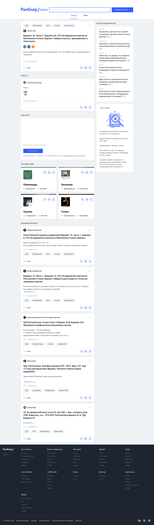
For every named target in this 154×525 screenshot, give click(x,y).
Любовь (76, 459)
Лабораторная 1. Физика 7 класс (112, 146)
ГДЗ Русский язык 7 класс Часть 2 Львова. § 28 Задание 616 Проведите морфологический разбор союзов (53, 323)
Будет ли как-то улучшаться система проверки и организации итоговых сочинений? (113, 82)
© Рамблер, (6, 520)
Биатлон (128, 462)
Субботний (52, 472)
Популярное (26, 498)
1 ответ (27, 68)
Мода (75, 453)
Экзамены (67, 185)
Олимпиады (30, 185)
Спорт (127, 449)
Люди (49, 479)
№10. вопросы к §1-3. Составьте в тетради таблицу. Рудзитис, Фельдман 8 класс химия (114, 152)
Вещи (49, 482)
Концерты (103, 456)
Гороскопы (129, 472)
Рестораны (103, 462)
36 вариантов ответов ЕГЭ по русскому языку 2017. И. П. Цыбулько (114, 133)
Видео (24, 495)
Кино (101, 453)
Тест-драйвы (26, 479)
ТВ (22, 501)
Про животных (27, 508)
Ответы (76, 476)
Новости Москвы (27, 456)
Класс (75, 472)
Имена (127, 479)
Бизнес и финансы (54, 449)
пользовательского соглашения (74, 156)
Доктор (102, 472)
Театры (102, 459)
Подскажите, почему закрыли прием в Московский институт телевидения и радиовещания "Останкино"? (114, 94)
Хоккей (128, 456)
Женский (77, 449)
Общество (25, 462)
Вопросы (102, 476)
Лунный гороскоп (132, 485)
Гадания (128, 482)
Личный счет (52, 462)
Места (49, 485)
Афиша (102, 449)
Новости (24, 476)
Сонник (128, 476)
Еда (74, 462)
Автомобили (26, 472)
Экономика (51, 453)
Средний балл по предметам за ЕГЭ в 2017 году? (114, 140)
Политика (25, 459)
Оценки (27, 212)
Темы (75, 479)
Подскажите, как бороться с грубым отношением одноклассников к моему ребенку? (114, 34)
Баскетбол (129, 459)
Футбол (128, 453)
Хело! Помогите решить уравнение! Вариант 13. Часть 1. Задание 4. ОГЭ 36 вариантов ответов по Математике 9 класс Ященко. (57, 236)
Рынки (49, 459)
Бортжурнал (26, 482)
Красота (76, 456)
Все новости (26, 449)
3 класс (65, 212)
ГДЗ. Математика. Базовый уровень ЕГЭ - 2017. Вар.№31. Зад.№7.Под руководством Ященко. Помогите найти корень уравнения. (54, 369)
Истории (50, 476)
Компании (51, 456)
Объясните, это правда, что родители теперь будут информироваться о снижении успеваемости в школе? (114, 58)
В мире (24, 453)
